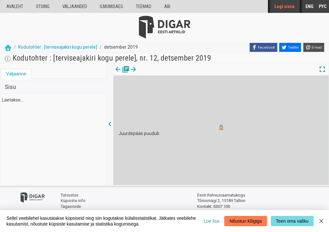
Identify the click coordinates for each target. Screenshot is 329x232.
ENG (310, 6)
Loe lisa (211, 221)
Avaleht (14, 6)
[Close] (321, 221)
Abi (167, 6)
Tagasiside (71, 206)
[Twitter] (290, 47)
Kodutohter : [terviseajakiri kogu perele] (57, 47)
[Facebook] (263, 47)
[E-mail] (313, 47)
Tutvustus (69, 195)
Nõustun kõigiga (245, 221)
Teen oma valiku (292, 221)
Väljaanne (16, 73)
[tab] (16, 74)
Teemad (143, 6)
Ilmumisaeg (111, 6)
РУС (322, 6)
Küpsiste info (73, 200)
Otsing (42, 6)
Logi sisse (284, 6)
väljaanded (74, 6)
